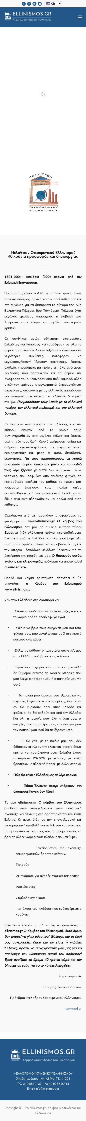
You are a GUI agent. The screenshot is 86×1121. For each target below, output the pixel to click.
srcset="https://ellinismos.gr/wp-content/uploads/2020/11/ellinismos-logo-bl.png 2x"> (39, 17)
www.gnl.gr (74, 1009)
